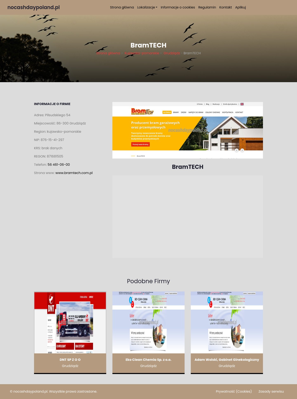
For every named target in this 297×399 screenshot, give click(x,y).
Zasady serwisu (271, 391)
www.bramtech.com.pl (74, 172)
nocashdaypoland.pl (30, 391)
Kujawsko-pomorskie (142, 53)
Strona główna (122, 7)
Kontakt (225, 7)
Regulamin (207, 7)
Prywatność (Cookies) (234, 391)
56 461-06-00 (59, 164)
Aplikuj (240, 7)
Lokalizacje (146, 7)
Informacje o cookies (178, 7)
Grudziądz (172, 53)
